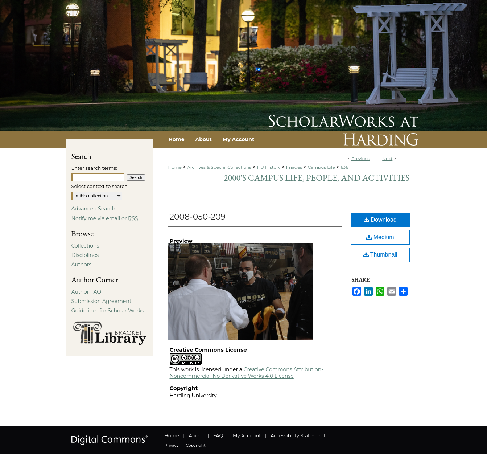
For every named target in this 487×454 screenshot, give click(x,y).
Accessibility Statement (298, 435)
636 (344, 167)
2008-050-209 (198, 217)
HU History (269, 167)
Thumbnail (380, 254)
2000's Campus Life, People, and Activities (316, 177)
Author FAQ (86, 292)
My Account (247, 435)
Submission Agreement (101, 301)
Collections (85, 245)
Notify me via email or (104, 218)
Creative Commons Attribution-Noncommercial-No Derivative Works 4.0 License (246, 372)
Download (380, 220)
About (196, 435)
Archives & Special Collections (219, 167)
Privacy (172, 445)
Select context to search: (100, 186)
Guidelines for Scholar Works (107, 310)
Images (294, 167)
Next (387, 158)
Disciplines (85, 255)
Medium (380, 237)
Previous (360, 158)
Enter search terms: (94, 168)
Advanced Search (93, 208)
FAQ (218, 435)
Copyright (195, 445)
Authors (81, 264)
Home (175, 167)
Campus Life (321, 167)
